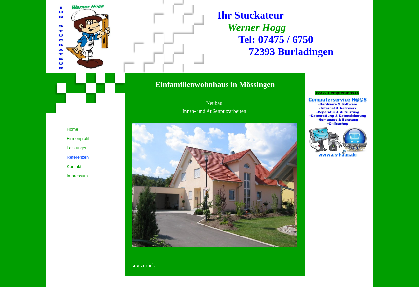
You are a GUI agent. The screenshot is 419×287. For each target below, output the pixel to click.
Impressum (77, 176)
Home (72, 129)
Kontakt (74, 166)
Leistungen (77, 147)
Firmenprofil (78, 138)
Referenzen (78, 157)
